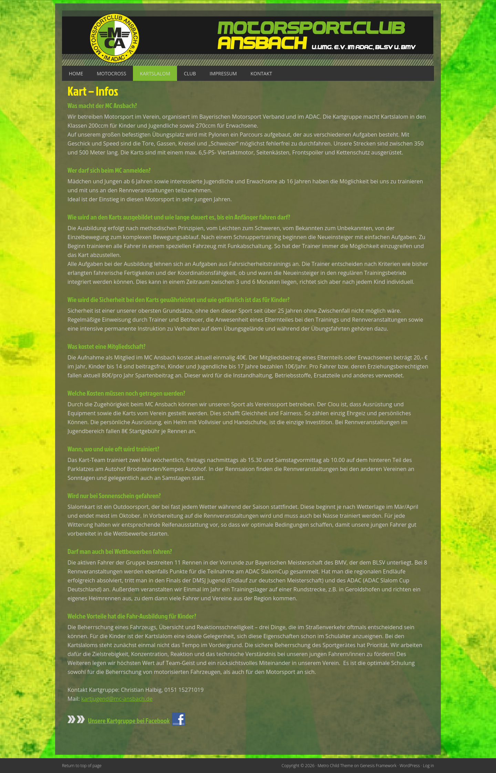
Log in (428, 765)
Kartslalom (155, 73)
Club (191, 73)
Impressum (224, 73)
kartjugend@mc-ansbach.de (117, 698)
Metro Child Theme (335, 765)
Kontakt (262, 73)
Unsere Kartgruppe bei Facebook (129, 720)
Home (76, 73)
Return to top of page (82, 765)
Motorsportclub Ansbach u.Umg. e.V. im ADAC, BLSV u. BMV (248, 38)
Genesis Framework (378, 765)
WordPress (410, 765)
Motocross (112, 73)
